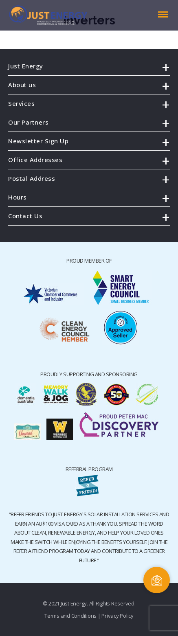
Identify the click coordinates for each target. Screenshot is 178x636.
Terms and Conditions (70, 615)
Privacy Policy (117, 615)
